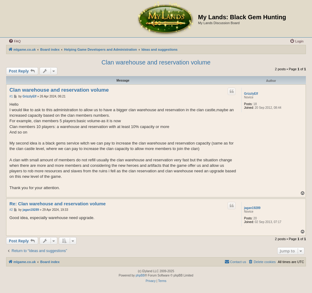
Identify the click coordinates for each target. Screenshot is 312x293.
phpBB (140, 275)
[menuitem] (14, 41)
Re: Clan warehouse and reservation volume (57, 203)
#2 (11, 209)
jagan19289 (252, 208)
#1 (11, 96)
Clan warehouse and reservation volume (156, 62)
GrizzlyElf (251, 93)
